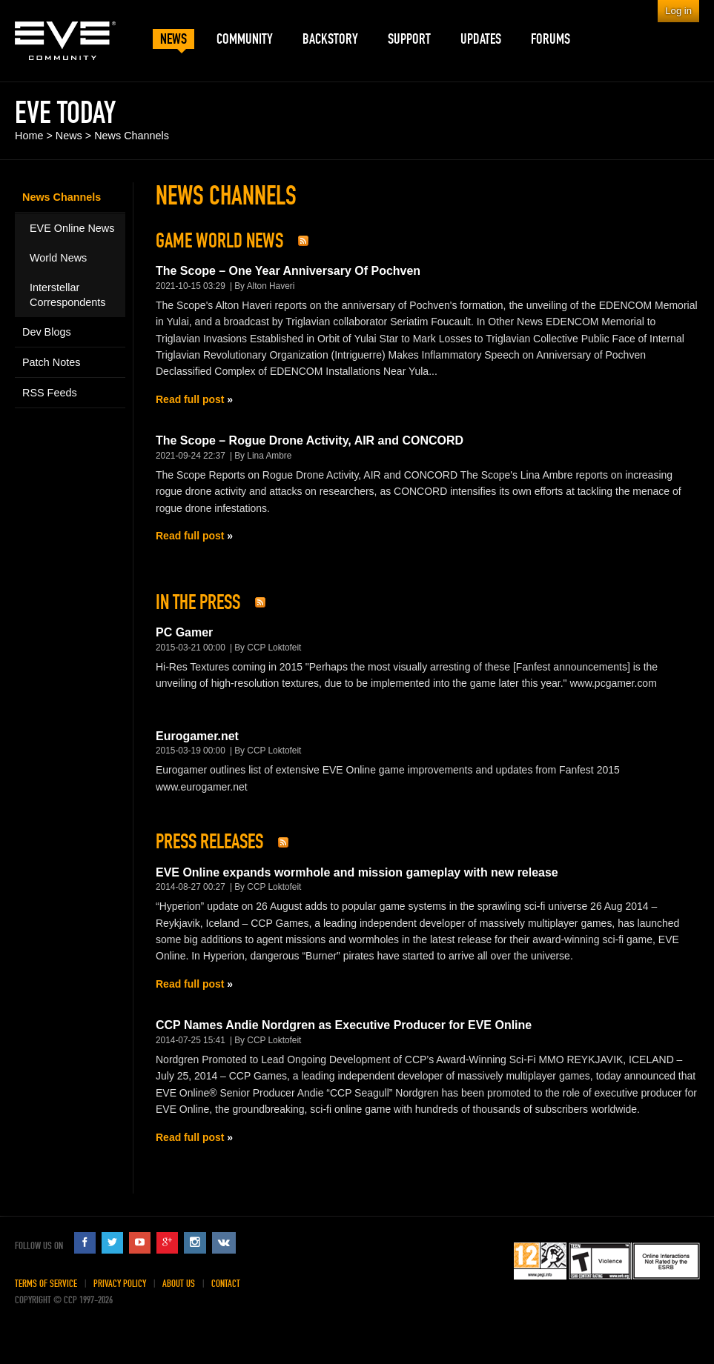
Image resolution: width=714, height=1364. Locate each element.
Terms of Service (46, 1283)
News (69, 136)
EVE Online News (72, 228)
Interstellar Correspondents (67, 295)
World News (58, 258)
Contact (225, 1283)
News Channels (131, 136)
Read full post (190, 399)
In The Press (198, 602)
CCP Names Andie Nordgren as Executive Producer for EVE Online (344, 1025)
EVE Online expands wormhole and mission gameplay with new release (357, 872)
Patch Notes (51, 362)
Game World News (219, 240)
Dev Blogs (46, 332)
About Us (178, 1283)
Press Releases (209, 841)
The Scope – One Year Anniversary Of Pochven (288, 271)
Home (29, 136)
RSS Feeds (49, 393)
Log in (678, 10)
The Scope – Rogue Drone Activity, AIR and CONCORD (309, 440)
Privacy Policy (119, 1283)
